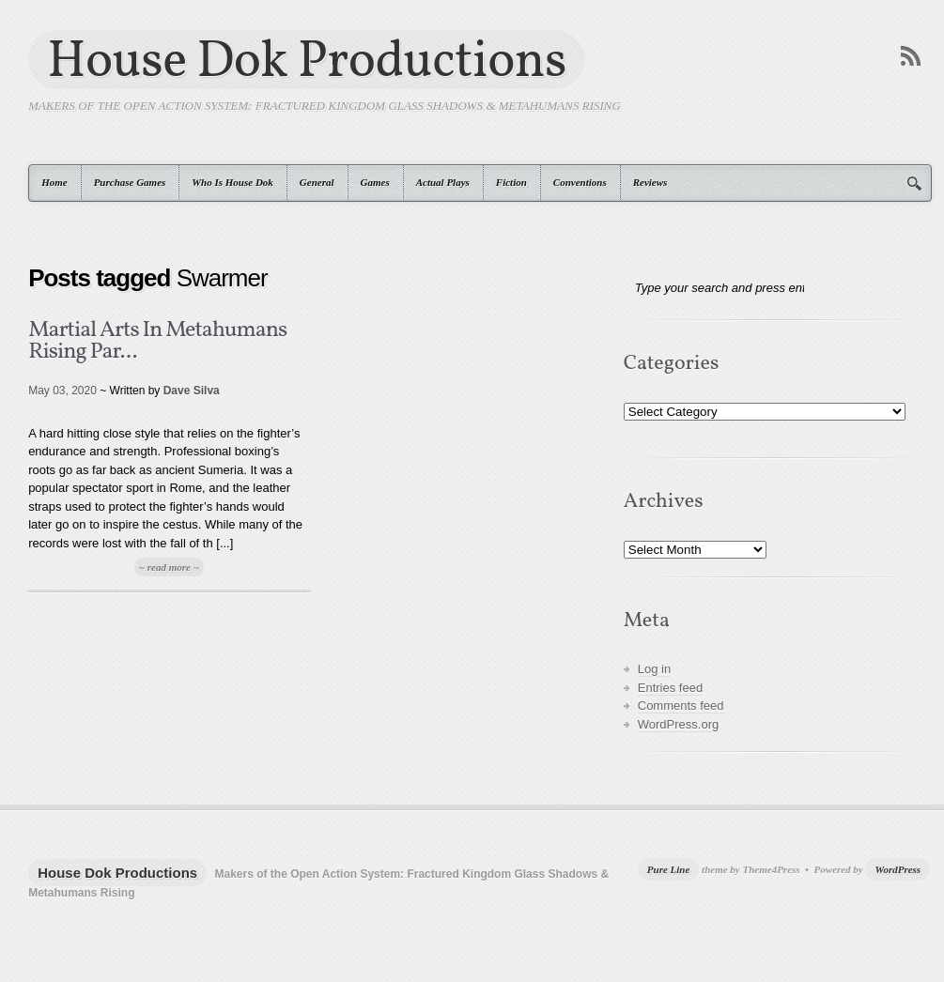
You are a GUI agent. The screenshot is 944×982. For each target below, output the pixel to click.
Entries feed (670, 688)
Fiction (511, 182)
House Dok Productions (306, 59)
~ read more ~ (169, 567)
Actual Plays (443, 182)
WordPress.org (678, 724)
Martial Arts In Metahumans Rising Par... (157, 341)
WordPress (897, 869)
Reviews (650, 182)
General (317, 182)
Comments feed (681, 705)
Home (54, 182)
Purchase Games (130, 182)
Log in (654, 669)
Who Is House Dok (232, 182)
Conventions (580, 182)
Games (375, 182)
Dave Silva (191, 390)
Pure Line (668, 869)
